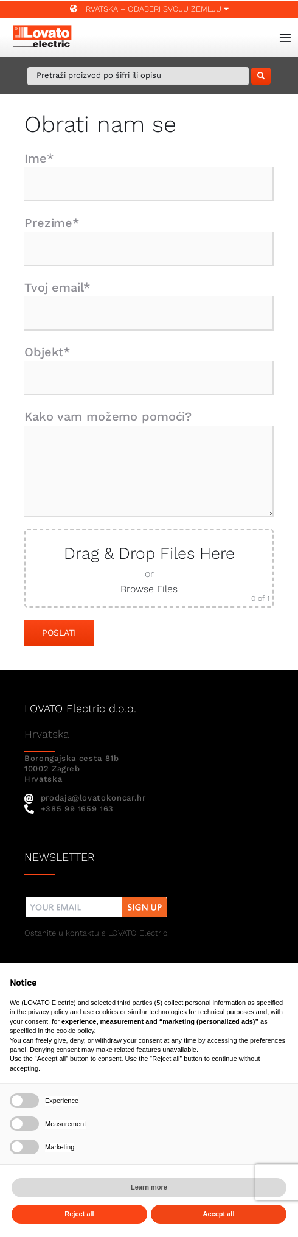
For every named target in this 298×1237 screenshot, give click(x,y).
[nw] (96, 898)
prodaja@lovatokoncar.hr (85, 797)
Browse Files (149, 589)
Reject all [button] (79, 1214)
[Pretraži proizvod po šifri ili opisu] (138, 76)
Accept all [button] (219, 1214)
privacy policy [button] (48, 1011)
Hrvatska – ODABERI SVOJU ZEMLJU (149, 8)
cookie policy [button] (75, 1030)
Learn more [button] (149, 1187)
